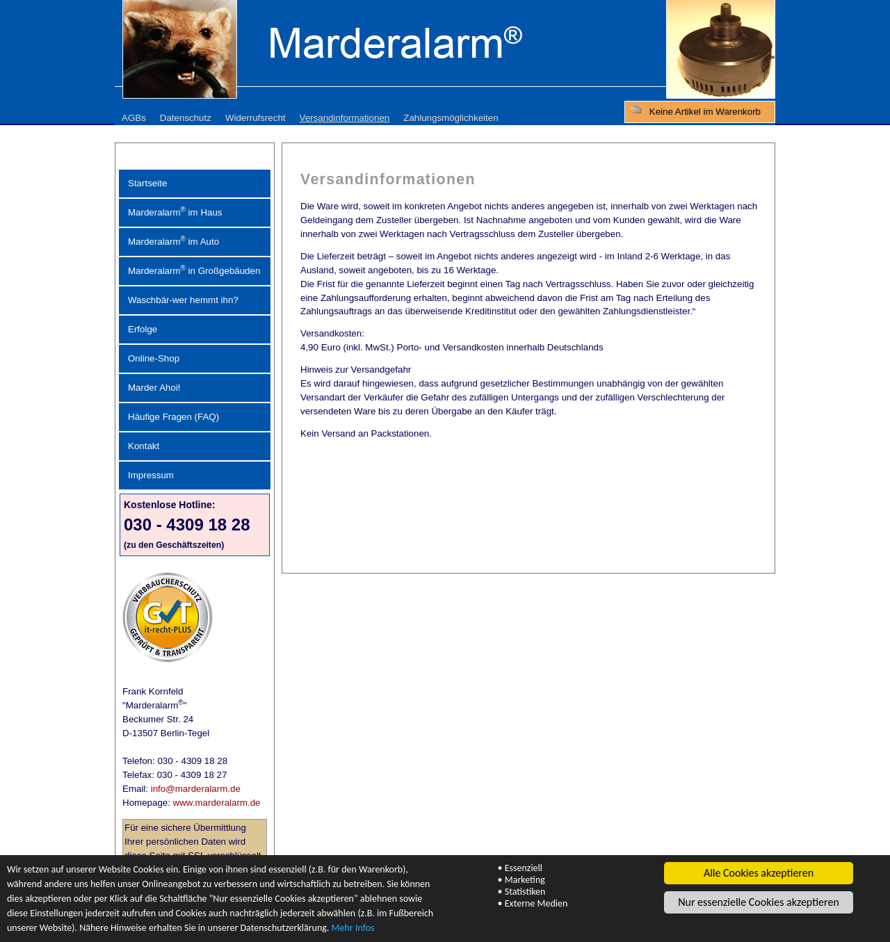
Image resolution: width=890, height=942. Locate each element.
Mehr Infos (353, 928)
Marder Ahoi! (154, 387)
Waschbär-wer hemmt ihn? (183, 300)
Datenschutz (185, 118)
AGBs (134, 118)
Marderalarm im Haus (175, 212)
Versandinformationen (345, 118)
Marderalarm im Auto (173, 241)
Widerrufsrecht (255, 118)
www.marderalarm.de (217, 802)
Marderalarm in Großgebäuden (194, 270)
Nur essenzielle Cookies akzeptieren (758, 902)
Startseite (147, 183)
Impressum (151, 475)
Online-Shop (153, 358)
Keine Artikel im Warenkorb (705, 111)
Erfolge (142, 329)
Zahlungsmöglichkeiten (450, 118)
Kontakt (143, 446)
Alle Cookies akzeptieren (759, 872)
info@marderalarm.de (196, 788)
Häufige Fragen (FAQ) (173, 417)
